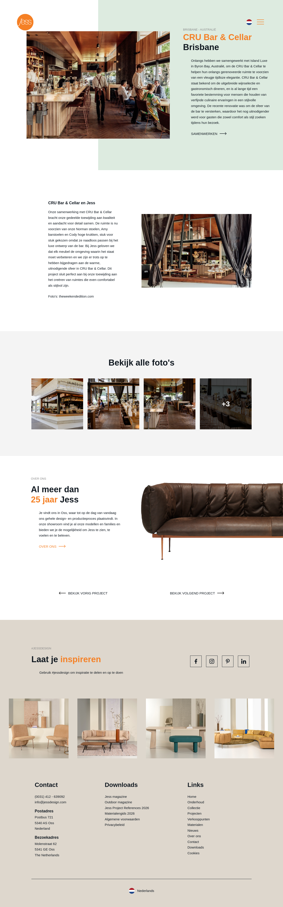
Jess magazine (116, 796)
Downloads (195, 847)
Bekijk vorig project (82, 593)
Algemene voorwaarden (122, 819)
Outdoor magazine (118, 802)
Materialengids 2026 (120, 813)
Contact (193, 842)
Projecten (194, 813)
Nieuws (192, 830)
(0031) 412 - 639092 (50, 796)
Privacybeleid (114, 825)
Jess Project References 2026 (127, 808)
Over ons (53, 546)
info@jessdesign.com (50, 802)
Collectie (193, 808)
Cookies (193, 853)
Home (191, 796)
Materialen (195, 825)
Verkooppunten (198, 819)
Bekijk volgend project (198, 593)
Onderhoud (195, 802)
